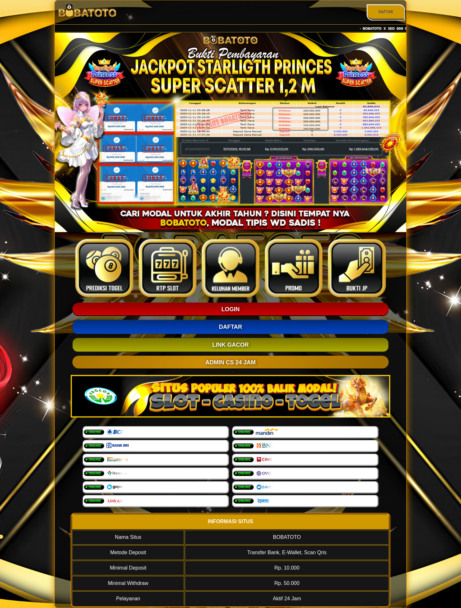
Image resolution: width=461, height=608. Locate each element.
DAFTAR (385, 12)
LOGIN (231, 309)
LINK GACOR (230, 345)
